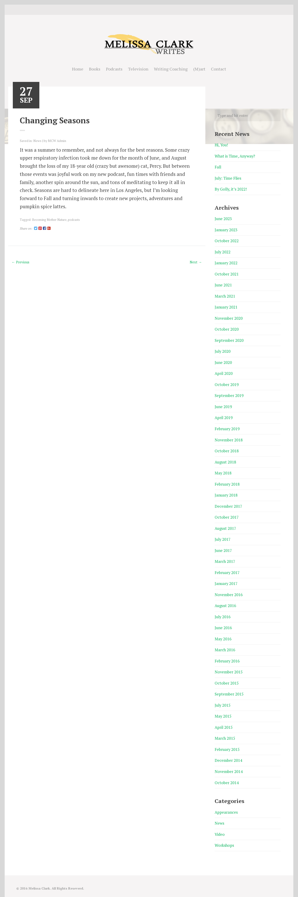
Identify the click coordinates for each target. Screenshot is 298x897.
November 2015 (229, 665)
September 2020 (229, 338)
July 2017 (223, 534)
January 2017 (226, 578)
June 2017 (223, 545)
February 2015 (227, 742)
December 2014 (228, 753)
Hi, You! (221, 145)
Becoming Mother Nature (49, 219)
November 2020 (229, 316)
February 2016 (227, 654)
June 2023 (223, 218)
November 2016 (229, 589)
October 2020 (227, 327)
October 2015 (227, 676)
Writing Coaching (171, 69)
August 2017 (226, 523)
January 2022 (226, 262)
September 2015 (229, 687)
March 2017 (225, 556)
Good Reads (156, 9)
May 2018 (223, 469)
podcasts (74, 219)
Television (138, 69)
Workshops (224, 837)
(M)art (199, 69)
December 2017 (228, 501)
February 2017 (227, 567)
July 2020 (223, 349)
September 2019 (229, 392)
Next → (196, 261)
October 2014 (227, 774)
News (37, 140)
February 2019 (227, 425)
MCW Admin (57, 140)
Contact (218, 69)
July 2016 (223, 611)
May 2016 (223, 632)
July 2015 (223, 698)
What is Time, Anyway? (235, 156)
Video (220, 826)
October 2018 (227, 447)
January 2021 (226, 305)
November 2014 (229, 763)
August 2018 (226, 458)
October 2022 (227, 240)
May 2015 (223, 709)
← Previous (21, 261)
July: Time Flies (228, 178)
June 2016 (223, 622)
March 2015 (225, 731)
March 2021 (225, 294)
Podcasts (114, 69)
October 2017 (227, 512)
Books (94, 69)
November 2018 (229, 436)
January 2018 (226, 491)
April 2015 (224, 720)
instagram (149, 9)
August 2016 (226, 600)
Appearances (226, 804)
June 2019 (223, 403)
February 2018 (227, 480)
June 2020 (223, 360)
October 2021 (227, 272)
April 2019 (224, 414)
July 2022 (223, 251)
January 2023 (226, 229)
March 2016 (225, 643)
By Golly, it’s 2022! (231, 188)
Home (77, 69)
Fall (218, 167)
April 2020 (224, 371)
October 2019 (227, 381)
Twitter (141, 9)
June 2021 (223, 283)
